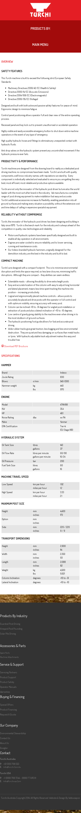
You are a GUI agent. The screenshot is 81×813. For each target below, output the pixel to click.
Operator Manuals (8, 686)
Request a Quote (8, 714)
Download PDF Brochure (14, 346)
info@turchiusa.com (12, 781)
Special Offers (6, 704)
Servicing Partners (8, 672)
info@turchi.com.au (12, 767)
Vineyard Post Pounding (11, 628)
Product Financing (8, 709)
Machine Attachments (9, 657)
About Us (4, 742)
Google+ (4, 747)
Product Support (8, 677)
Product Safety (7, 681)
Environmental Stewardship (13, 733)
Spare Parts (5, 652)
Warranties (5, 691)
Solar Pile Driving (8, 633)
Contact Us (5, 738)
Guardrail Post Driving (10, 623)
